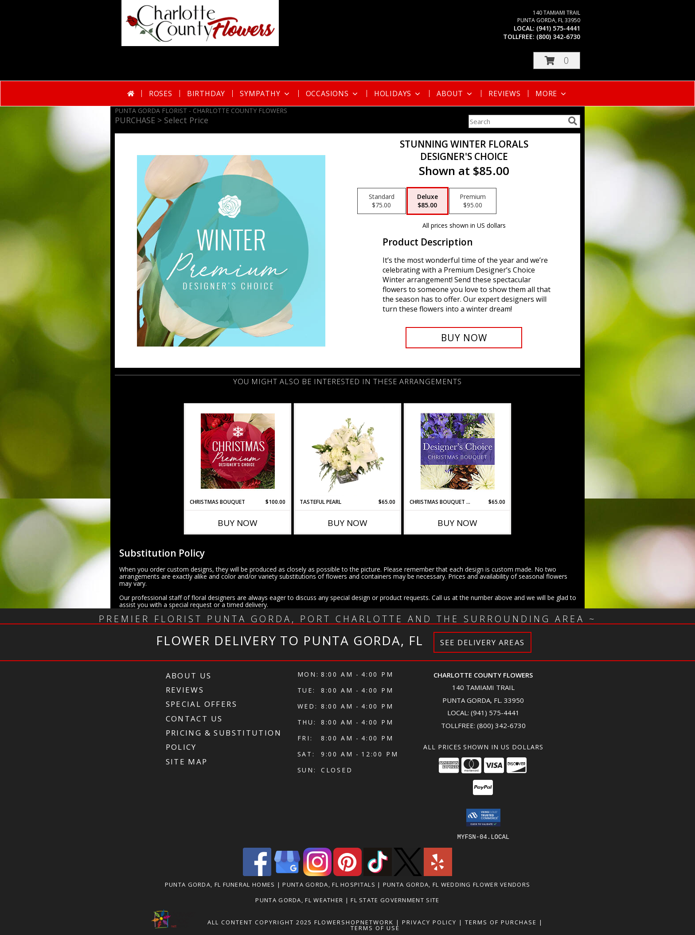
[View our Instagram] (317, 873)
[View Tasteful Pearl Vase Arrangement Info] (348, 451)
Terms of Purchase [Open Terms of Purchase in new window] (501, 922)
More (551, 93)
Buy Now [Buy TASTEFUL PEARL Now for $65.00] (347, 523)
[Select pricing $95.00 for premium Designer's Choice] (472, 201)
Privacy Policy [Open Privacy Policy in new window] (429, 922)
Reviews (504, 93)
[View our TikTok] (377, 873)
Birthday (206, 93)
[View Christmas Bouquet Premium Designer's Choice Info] (238, 451)
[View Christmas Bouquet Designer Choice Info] (458, 451)
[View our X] (408, 873)
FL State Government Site (395, 900)
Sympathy (265, 93)
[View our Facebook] (257, 873)
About (455, 93)
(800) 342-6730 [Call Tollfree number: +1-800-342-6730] (501, 725)
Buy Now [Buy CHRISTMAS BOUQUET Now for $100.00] (238, 523)
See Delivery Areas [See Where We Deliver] (482, 642)
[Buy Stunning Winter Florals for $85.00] (464, 337)
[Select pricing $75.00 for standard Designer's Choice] (382, 201)
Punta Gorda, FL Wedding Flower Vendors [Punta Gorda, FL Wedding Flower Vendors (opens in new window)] (456, 884)
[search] (573, 121)
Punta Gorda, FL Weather (299, 900)
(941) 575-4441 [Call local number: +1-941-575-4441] (558, 28)
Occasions (332, 93)
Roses (160, 93)
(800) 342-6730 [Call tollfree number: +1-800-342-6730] (558, 36)
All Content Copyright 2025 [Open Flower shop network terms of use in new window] (259, 922)
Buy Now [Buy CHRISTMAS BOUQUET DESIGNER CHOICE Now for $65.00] (457, 523)
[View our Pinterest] (347, 873)
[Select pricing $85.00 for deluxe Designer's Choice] (427, 201)
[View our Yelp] (438, 873)
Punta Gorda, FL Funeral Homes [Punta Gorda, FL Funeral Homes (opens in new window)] (220, 884)
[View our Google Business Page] (287, 873)
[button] (556, 60)
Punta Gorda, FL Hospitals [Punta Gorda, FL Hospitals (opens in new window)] (328, 884)
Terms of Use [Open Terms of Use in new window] (375, 927)
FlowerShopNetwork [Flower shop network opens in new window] (354, 922)
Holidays (398, 93)
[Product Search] (516, 121)
